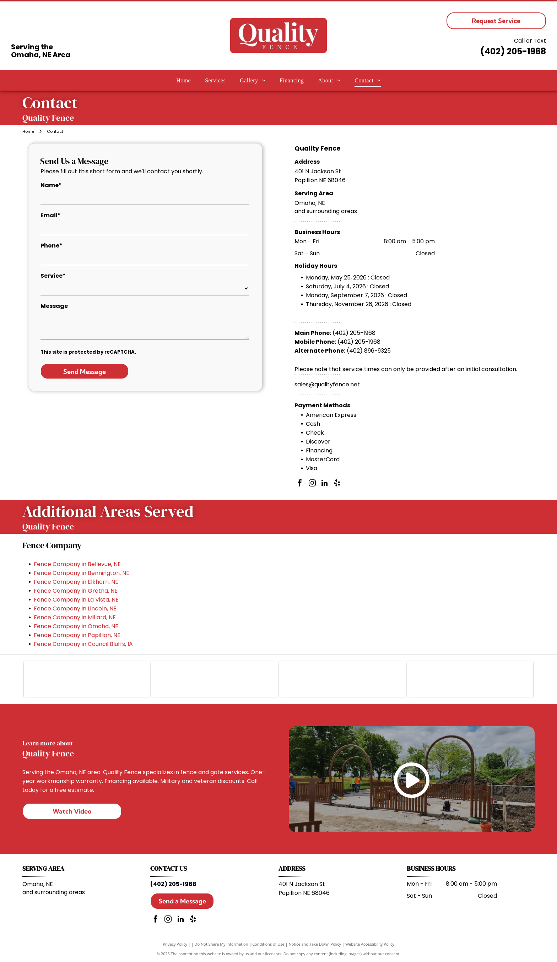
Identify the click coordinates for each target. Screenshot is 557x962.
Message (54, 306)
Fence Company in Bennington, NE (81, 573)
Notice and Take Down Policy (315, 944)
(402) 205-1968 (513, 51)
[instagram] (312, 484)
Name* (51, 185)
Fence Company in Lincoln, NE (75, 608)
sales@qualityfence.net (327, 384)
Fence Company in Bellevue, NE (77, 564)
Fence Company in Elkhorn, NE (76, 582)
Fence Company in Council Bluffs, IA (83, 644)
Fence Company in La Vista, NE (76, 600)
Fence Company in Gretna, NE (76, 591)
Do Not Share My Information (221, 944)
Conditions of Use (268, 944)
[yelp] (337, 484)
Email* (50, 215)
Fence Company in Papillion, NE (77, 635)
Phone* (51, 245)
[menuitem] (183, 81)
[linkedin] (324, 484)
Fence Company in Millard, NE (75, 617)
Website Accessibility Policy (369, 944)
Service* (53, 276)
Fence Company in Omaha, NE (76, 626)
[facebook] (299, 484)
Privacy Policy (175, 944)
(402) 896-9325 (369, 351)
